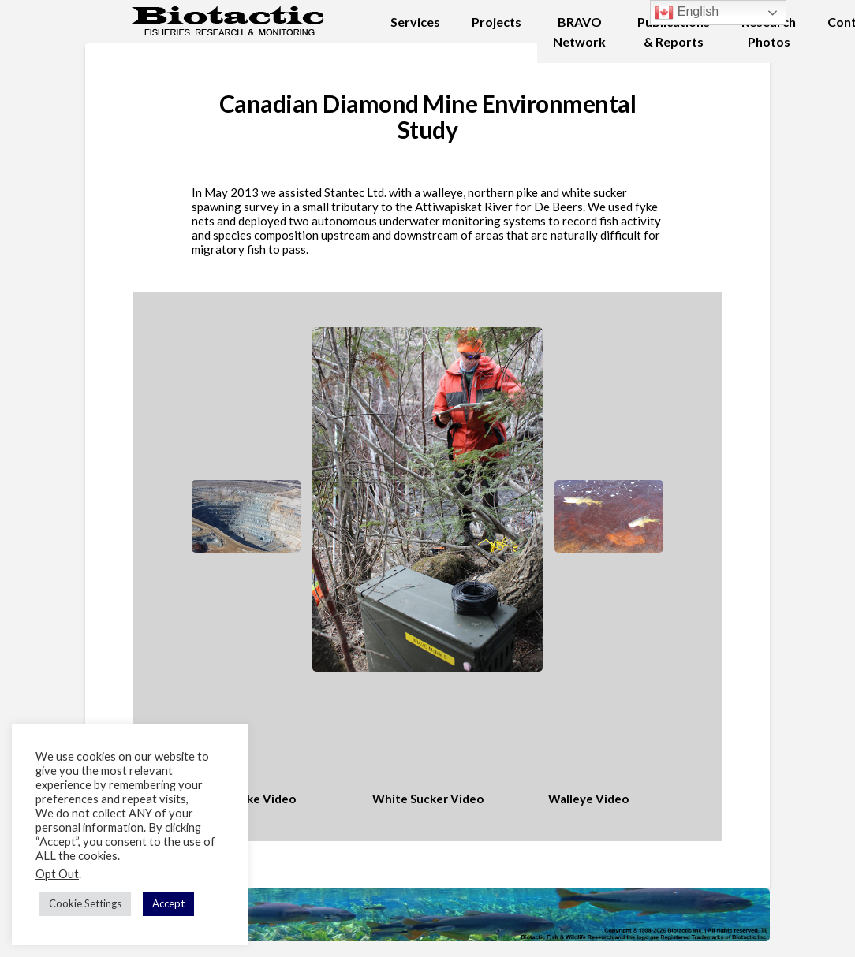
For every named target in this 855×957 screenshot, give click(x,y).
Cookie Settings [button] (85, 903)
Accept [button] (168, 903)
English (687, 12)
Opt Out (57, 874)
